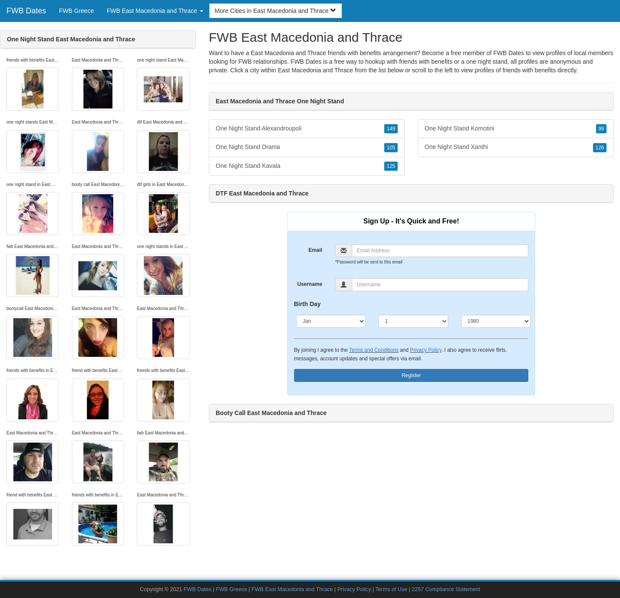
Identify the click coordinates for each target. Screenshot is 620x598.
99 (601, 129)
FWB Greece (76, 10)
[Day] (413, 321)
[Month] (331, 321)
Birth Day (307, 304)
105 (391, 148)
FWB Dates (26, 10)
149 (391, 129)
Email (315, 250)
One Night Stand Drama (307, 147)
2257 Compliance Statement (446, 589)
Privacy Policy (425, 350)
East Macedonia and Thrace (315, 70)
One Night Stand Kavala (307, 166)
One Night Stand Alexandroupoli (307, 128)
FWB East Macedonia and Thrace (292, 589)
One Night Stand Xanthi (516, 147)
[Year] (496, 321)
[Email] (440, 250)
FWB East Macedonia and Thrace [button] (155, 10)
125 (391, 166)
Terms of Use (391, 589)
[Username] (440, 284)
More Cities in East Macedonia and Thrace (275, 10)
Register (411, 375)
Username (309, 284)
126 (599, 148)
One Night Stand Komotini (516, 128)
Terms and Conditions (374, 350)
